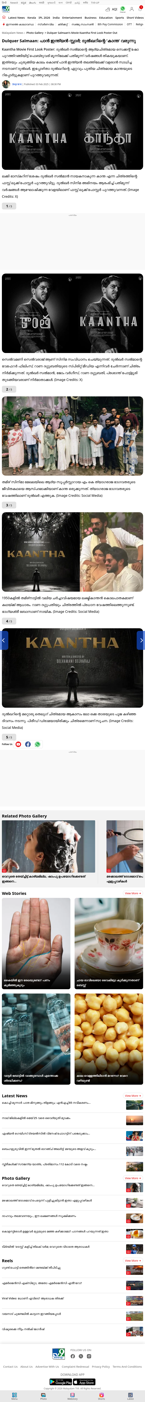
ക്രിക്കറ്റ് (63, 24)
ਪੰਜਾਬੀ (69, 2)
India (56, 17)
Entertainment (72, 17)
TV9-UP (95, 2)
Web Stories (14, 893)
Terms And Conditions (127, 1366)
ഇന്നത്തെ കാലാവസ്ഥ (20, 24)
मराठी (41, 2)
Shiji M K (17, 84)
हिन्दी (4, 2)
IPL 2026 (44, 17)
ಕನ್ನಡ (23, 2)
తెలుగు (32, 2)
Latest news (16, 17)
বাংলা (61, 2)
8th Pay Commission (110, 24)
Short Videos (135, 17)
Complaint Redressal (75, 1366)
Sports (119, 17)
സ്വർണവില (46, 24)
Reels (7, 1260)
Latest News (14, 1095)
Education (106, 17)
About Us (26, 1366)
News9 (14, 2)
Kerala (31, 17)
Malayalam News (12, 33)
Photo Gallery (35, 33)
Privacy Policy (101, 1366)
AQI (114, 9)
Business (90, 17)
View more (133, 893)
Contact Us (10, 1366)
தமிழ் (77, 2)
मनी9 (85, 2)
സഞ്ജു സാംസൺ (83, 24)
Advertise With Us (47, 1366)
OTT (129, 24)
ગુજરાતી (51, 2)
